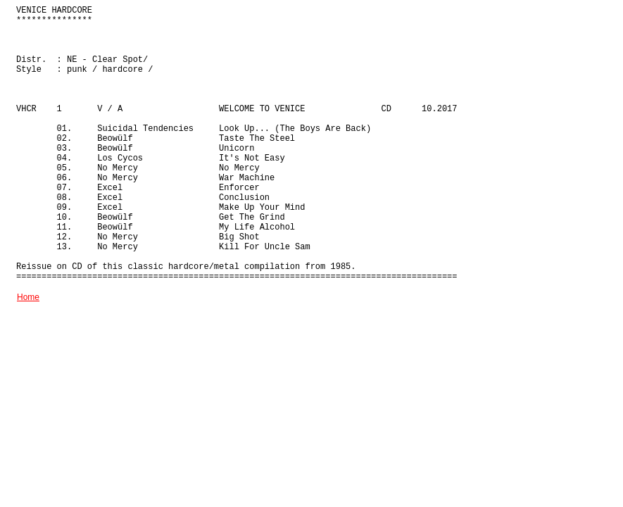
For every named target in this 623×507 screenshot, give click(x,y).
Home (28, 297)
